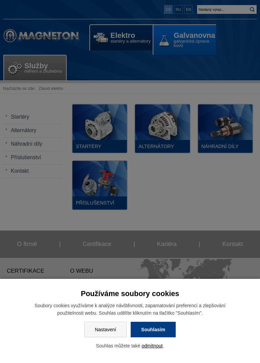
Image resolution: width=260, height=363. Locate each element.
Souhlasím (153, 329)
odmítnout (152, 345)
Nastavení (105, 329)
